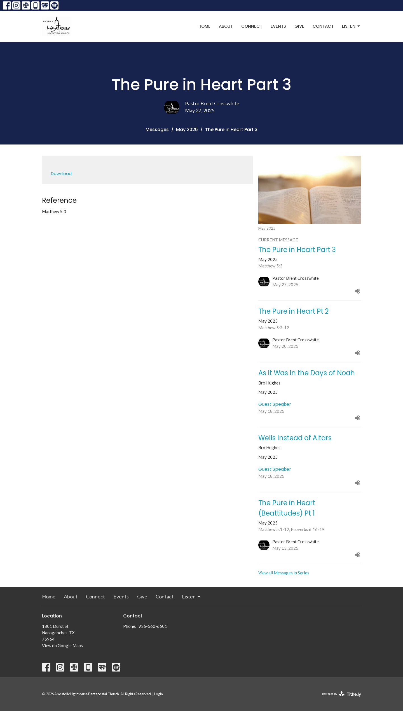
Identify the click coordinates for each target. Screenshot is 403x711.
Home (204, 26)
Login (158, 694)
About (226, 26)
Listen (351, 26)
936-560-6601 (153, 626)
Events (278, 26)
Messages (157, 129)
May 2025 (187, 129)
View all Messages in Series (283, 572)
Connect (251, 26)
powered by (341, 694)
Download (61, 173)
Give (299, 26)
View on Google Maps (62, 645)
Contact (323, 26)
